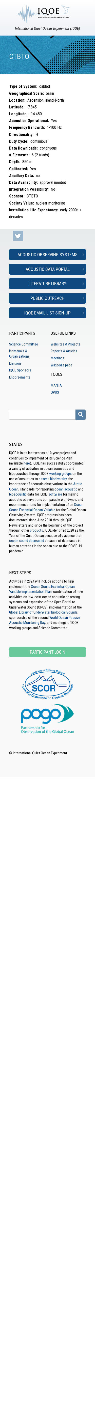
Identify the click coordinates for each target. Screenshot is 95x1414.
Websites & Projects (65, 344)
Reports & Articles (64, 351)
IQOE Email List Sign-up (47, 312)
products (36, 530)
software (55, 494)
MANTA (56, 385)
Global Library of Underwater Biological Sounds (43, 612)
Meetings (57, 358)
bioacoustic (18, 494)
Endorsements (19, 377)
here (27, 463)
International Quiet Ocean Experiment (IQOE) (47, 28)
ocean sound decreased (26, 540)
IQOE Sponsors (20, 370)
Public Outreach (47, 298)
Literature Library (47, 283)
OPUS (55, 392)
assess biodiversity (53, 479)
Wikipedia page (61, 365)
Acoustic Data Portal (48, 269)
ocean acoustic (65, 489)
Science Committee (23, 344)
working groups (60, 473)
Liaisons (15, 363)
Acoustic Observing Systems (47, 254)
